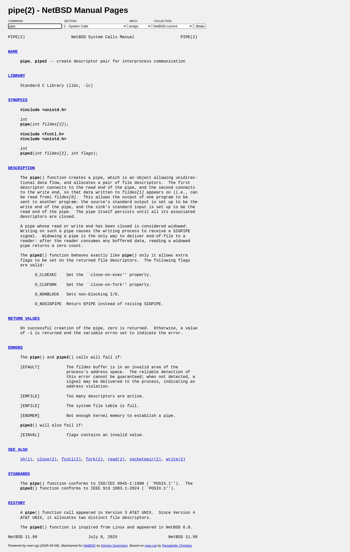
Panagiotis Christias (177, 545)
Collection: (163, 21)
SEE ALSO (18, 450)
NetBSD (89, 545)
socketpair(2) (145, 459)
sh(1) (26, 459)
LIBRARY (16, 76)
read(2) (116, 459)
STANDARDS (19, 474)
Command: (18, 21)
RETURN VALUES (24, 319)
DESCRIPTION (21, 168)
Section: (71, 21)
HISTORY (16, 503)
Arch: (135, 21)
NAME (13, 52)
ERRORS (15, 348)
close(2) (47, 459)
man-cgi (151, 545)
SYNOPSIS (18, 100)
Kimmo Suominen (114, 545)
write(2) (175, 459)
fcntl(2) (71, 459)
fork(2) (94, 459)
